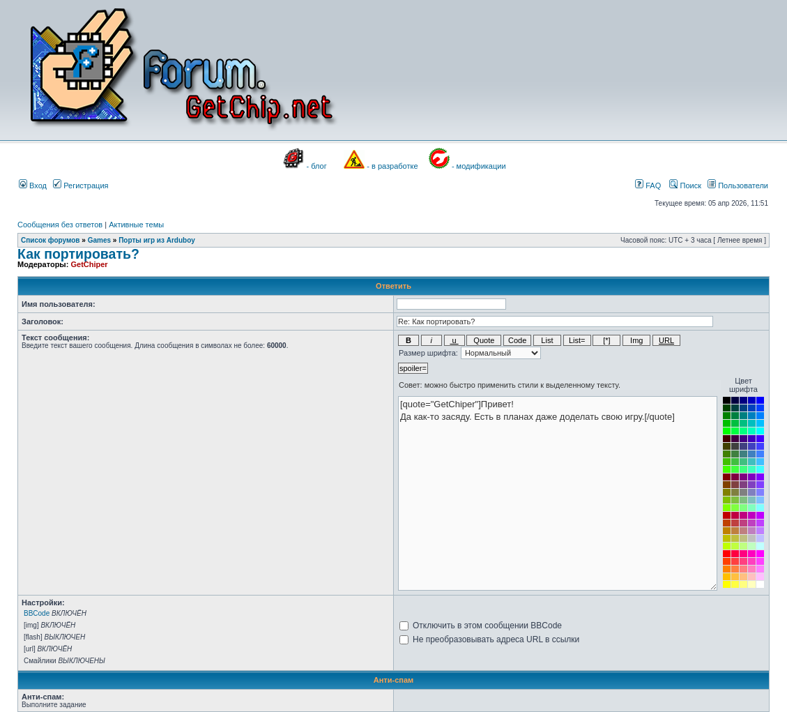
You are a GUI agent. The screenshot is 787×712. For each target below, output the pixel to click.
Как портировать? (78, 254)
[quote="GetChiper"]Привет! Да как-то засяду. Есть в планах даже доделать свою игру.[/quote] (557, 493)
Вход (33, 185)
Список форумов (50, 240)
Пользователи (738, 185)
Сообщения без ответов (59, 224)
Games (99, 240)
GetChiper (88, 264)
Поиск (685, 185)
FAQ (648, 185)
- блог (317, 166)
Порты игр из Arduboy (157, 240)
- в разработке (392, 166)
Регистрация (80, 185)
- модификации (479, 166)
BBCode (36, 613)
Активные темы (136, 224)
